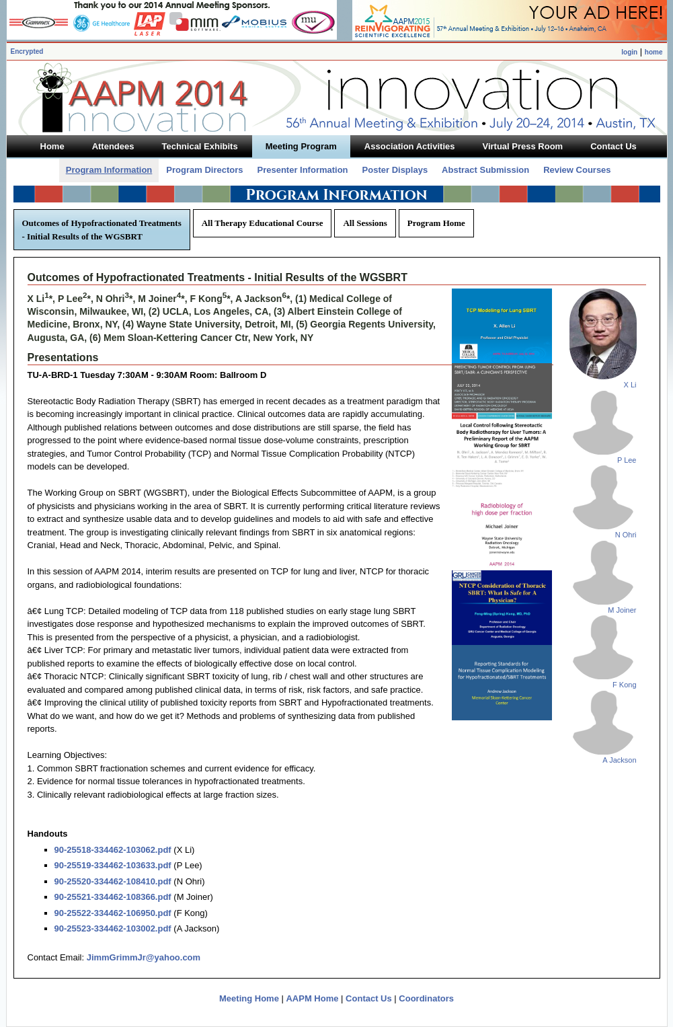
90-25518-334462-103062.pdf (112, 850)
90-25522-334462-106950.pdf (112, 913)
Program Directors (204, 170)
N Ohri (626, 535)
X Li (630, 385)
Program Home (436, 223)
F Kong (624, 685)
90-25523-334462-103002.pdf (112, 928)
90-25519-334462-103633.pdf (112, 865)
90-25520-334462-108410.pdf (112, 881)
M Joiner (622, 610)
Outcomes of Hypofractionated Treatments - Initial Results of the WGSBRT (102, 229)
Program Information (109, 170)
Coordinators (426, 998)
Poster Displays (395, 170)
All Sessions (365, 223)
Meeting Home (249, 998)
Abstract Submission (485, 170)
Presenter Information (302, 170)
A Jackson (619, 760)
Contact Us (369, 998)
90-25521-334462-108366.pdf (112, 897)
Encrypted (27, 51)
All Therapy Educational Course (262, 223)
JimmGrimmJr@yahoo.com (143, 957)
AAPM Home (312, 998)
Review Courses (576, 170)
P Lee (627, 460)
